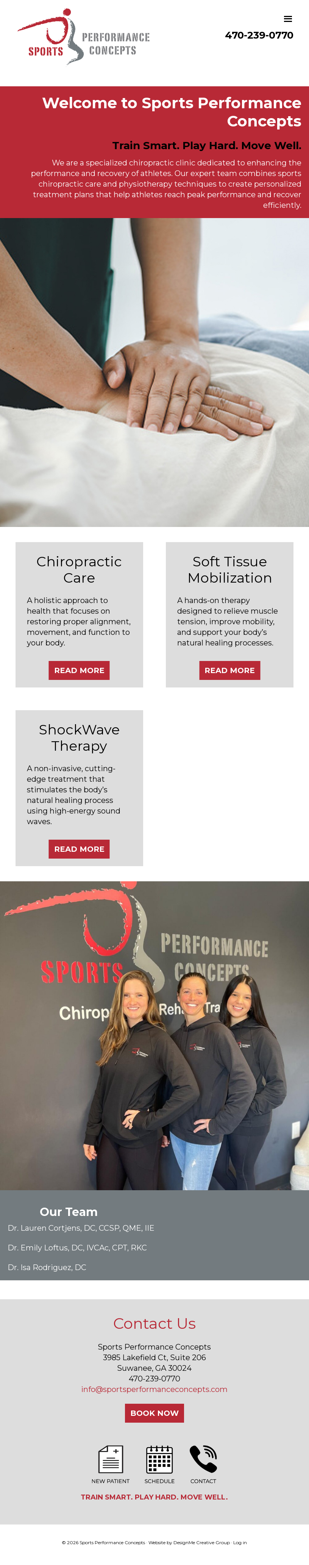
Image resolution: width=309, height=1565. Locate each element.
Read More (79, 670)
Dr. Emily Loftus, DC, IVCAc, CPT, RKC (77, 1247)
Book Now (154, 1413)
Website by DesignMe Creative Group (189, 1542)
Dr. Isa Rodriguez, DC (47, 1267)
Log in (240, 1542)
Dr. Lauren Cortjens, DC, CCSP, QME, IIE (81, 1228)
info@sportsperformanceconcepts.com (154, 1389)
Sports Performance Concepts (84, 45)
